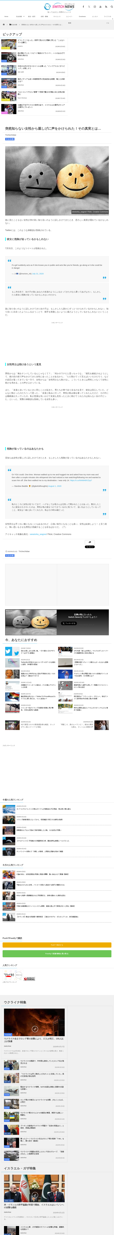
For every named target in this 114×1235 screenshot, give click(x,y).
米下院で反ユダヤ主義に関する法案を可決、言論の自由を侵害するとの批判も (93, 1097)
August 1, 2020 (54, 447)
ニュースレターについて (80, 1226)
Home (6, 16)
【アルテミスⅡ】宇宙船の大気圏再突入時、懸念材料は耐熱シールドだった (43, 802)
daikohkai (79, 46)
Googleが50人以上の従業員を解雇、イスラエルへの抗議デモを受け (92, 1084)
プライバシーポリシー (46, 1226)
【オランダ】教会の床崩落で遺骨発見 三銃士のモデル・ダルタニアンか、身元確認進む (47, 878)
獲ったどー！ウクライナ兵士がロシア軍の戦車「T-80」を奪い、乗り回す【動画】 (37, 1035)
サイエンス (57, 16)
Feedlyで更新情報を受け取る (57, 915)
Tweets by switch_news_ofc (56, 1149)
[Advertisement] (57, 303)
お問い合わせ (62, 1226)
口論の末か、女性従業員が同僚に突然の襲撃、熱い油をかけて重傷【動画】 (43, 835)
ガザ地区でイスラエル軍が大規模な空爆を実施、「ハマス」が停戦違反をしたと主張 (37, 1110)
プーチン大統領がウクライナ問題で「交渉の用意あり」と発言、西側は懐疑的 (93, 1022)
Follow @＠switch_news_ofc (57, 1156)
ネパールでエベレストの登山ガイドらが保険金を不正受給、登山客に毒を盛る (44, 770)
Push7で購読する (57, 906)
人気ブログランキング (10, 943)
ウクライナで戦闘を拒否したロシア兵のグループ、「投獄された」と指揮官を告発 (93, 1035)
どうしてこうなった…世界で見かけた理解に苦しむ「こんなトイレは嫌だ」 (35, 41)
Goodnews (82, 16)
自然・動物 (44, 16)
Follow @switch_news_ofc (86, 586)
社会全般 (19, 16)
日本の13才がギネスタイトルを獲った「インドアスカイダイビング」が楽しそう (35, 54)
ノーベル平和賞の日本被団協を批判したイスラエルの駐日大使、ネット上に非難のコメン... (37, 1124)
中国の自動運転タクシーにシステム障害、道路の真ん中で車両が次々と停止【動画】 (46, 867)
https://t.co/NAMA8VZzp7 (81, 441)
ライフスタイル (107, 20)
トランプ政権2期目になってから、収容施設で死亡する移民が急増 (39, 781)
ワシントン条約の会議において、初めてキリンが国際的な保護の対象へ (17, 1170)
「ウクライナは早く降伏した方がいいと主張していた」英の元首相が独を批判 (93, 983)
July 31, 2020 (38, 235)
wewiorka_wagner (38, 495)
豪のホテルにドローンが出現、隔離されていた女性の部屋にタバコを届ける (17, 1185)
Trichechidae (10, 96)
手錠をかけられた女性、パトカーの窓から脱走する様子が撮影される (41, 846)
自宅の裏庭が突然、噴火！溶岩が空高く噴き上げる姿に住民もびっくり (17, 1155)
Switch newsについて (15, 1226)
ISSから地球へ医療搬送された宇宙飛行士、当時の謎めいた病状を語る (41, 857)
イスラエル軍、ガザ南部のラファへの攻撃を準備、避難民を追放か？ (93, 1058)
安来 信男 (21, 59)
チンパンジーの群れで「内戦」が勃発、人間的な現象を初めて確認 (40, 813)
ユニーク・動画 (69, 20)
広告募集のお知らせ (99, 1226)
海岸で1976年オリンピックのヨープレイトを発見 (24, 1199)
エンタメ (95, 16)
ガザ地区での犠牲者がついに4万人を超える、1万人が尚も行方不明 (91, 1123)
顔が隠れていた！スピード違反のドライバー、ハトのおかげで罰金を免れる (93, 41)
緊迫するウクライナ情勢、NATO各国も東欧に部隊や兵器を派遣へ (92, 996)
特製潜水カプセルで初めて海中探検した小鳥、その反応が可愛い (39, 791)
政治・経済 (31, 16)
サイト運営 (30, 1226)
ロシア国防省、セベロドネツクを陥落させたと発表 (24, 1211)
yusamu (20, 46)
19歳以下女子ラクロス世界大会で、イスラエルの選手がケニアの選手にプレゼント (93, 67)
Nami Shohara (22, 72)
